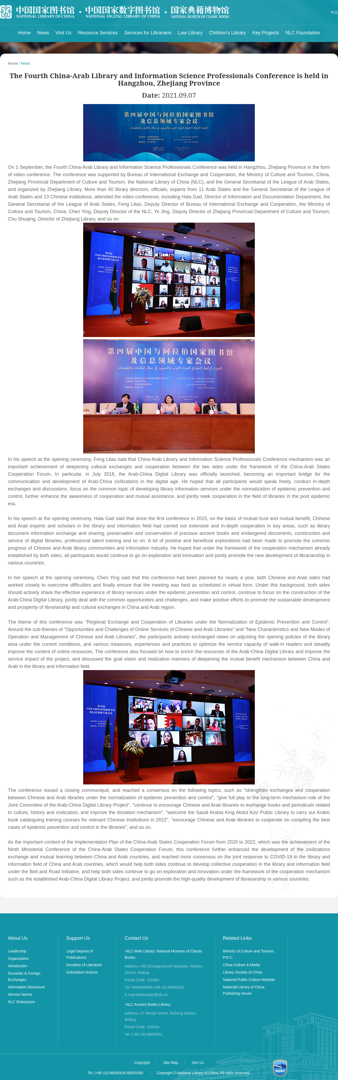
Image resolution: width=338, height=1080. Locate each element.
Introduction (17, 966)
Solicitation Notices (81, 972)
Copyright (142, 1062)
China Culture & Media (241, 965)
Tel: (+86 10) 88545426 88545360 (115, 1073)
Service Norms (20, 994)
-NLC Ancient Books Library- (148, 1004)
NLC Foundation (302, 32)
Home (24, 32)
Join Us (198, 1062)
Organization (18, 958)
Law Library (190, 32)
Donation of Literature (84, 965)
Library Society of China (242, 972)
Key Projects (265, 32)
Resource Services (98, 32)
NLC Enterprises (21, 1002)
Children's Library (227, 32)
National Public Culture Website (249, 980)
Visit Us (63, 32)
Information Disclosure (26, 987)
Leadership (17, 951)
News (43, 32)
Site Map (171, 1062)
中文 (334, 12)
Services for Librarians (148, 32)
